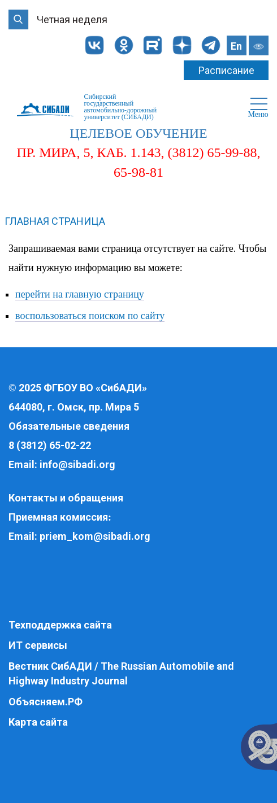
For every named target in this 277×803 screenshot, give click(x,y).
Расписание (226, 70)
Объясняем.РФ (45, 702)
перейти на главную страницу (79, 294)
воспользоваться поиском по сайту (90, 315)
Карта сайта (38, 722)
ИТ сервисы (37, 645)
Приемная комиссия (58, 517)
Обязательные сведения (68, 426)
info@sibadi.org (77, 464)
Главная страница (55, 221)
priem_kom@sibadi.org (95, 536)
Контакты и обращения (65, 498)
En (236, 46)
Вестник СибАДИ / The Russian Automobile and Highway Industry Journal (121, 673)
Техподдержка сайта (60, 625)
